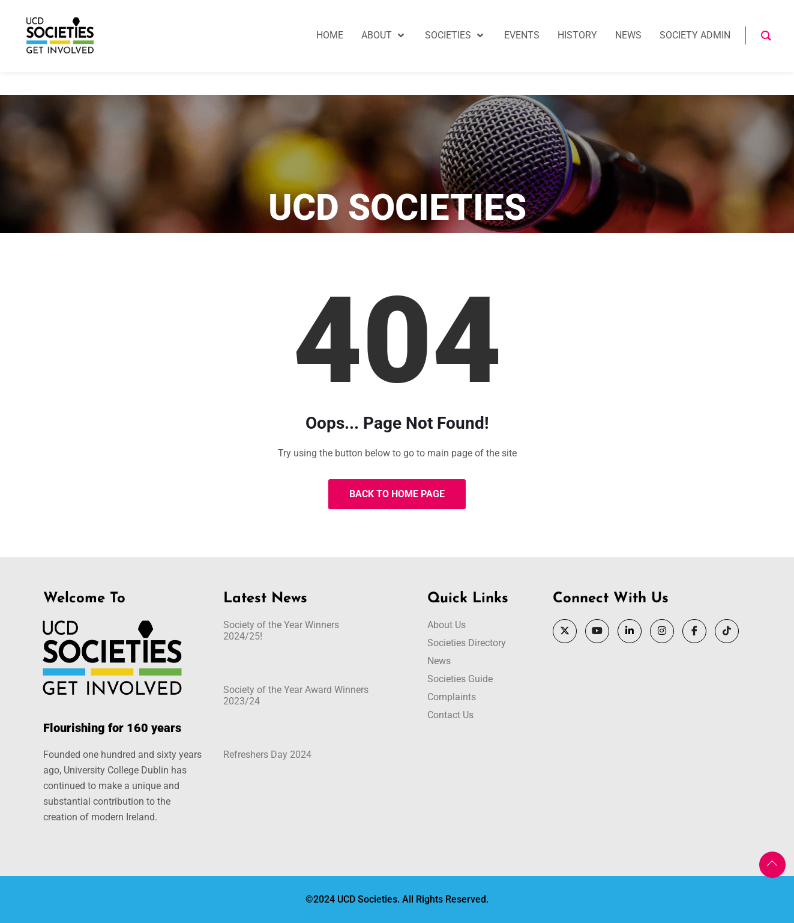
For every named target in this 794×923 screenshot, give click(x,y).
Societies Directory (466, 643)
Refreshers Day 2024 (267, 754)
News (439, 661)
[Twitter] (565, 631)
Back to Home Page (397, 494)
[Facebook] (694, 631)
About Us (446, 625)
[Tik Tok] (727, 631)
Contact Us (450, 715)
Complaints (451, 697)
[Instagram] (662, 631)
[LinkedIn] (630, 631)
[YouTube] (597, 631)
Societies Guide (460, 679)
